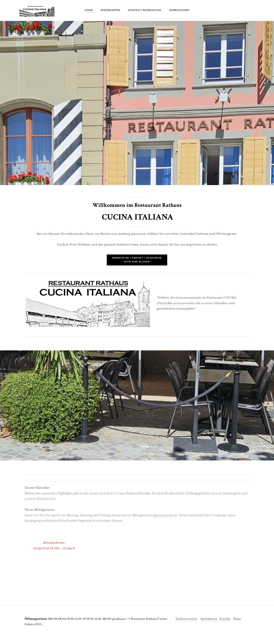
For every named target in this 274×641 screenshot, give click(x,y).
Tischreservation (186, 619)
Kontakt (224, 619)
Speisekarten (110, 10)
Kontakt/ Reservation (144, 10)
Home (89, 10)
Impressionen (179, 10)
